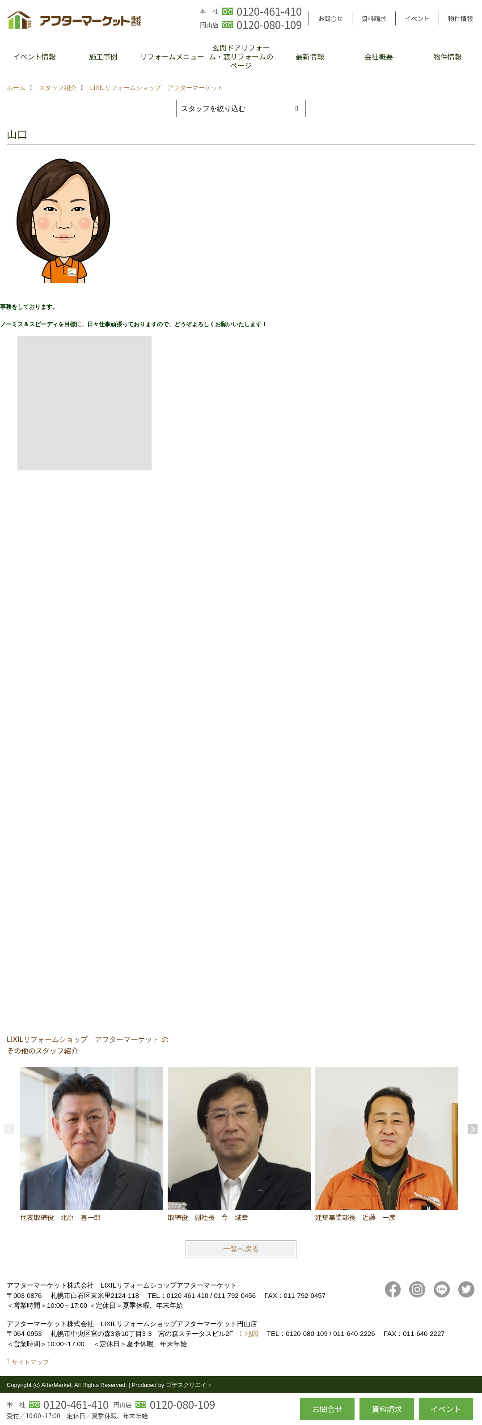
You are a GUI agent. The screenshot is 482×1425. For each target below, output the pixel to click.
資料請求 (373, 18)
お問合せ (330, 18)
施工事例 (103, 56)
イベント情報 (34, 56)
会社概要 (378, 56)
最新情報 (310, 56)
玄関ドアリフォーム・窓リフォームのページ (241, 56)
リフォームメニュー (172, 56)
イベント (417, 18)
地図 (251, 1333)
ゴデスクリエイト (189, 1385)
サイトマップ (30, 1361)
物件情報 (460, 18)
